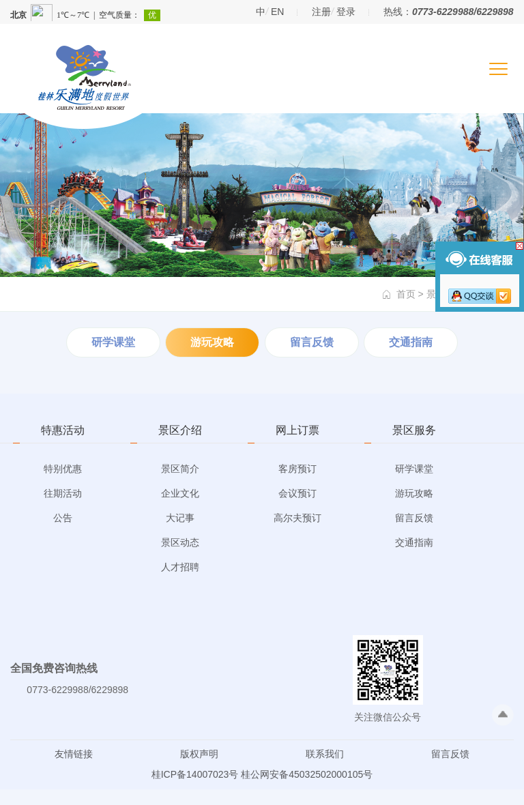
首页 (406, 294)
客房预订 (297, 468)
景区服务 (414, 430)
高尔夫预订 (297, 517)
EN (277, 11)
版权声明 (199, 753)
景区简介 (180, 468)
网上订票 (297, 430)
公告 (62, 517)
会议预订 (297, 493)
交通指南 (411, 342)
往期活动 (63, 493)
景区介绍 (180, 430)
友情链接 (74, 753)
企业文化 (180, 493)
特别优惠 (63, 468)
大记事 (180, 517)
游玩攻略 (212, 342)
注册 (321, 11)
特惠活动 (63, 430)
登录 (345, 11)
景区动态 (180, 542)
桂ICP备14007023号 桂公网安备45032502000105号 (262, 774)
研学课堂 (113, 342)
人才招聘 (180, 566)
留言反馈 (312, 342)
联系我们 (325, 753)
